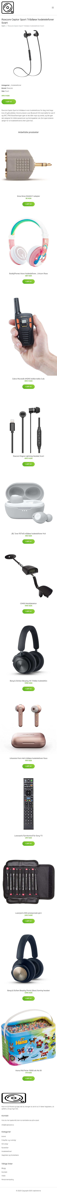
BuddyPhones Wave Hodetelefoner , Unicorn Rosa (28, 274)
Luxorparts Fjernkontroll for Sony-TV (28, 836)
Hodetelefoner (16, 85)
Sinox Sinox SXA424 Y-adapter (28, 196)
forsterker (5, 1148)
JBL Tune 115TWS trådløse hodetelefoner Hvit (28, 534)
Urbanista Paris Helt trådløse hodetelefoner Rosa (28, 758)
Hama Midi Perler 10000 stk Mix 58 (28, 1070)
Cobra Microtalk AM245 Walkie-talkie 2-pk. (28, 379)
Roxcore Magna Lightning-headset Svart (28, 456)
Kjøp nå (9, 102)
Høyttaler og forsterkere (10, 1155)
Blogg (4, 1168)
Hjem (3, 26)
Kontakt (4, 1172)
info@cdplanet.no (8, 1125)
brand (4, 1136)
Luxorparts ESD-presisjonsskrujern (28, 913)
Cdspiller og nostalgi (9, 1140)
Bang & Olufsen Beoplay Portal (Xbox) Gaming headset (28, 990)
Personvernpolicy (8, 1179)
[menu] (53, 7)
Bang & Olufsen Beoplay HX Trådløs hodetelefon (28, 681)
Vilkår (4, 1176)
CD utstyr (5, 1144)
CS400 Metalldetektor (28, 603)
